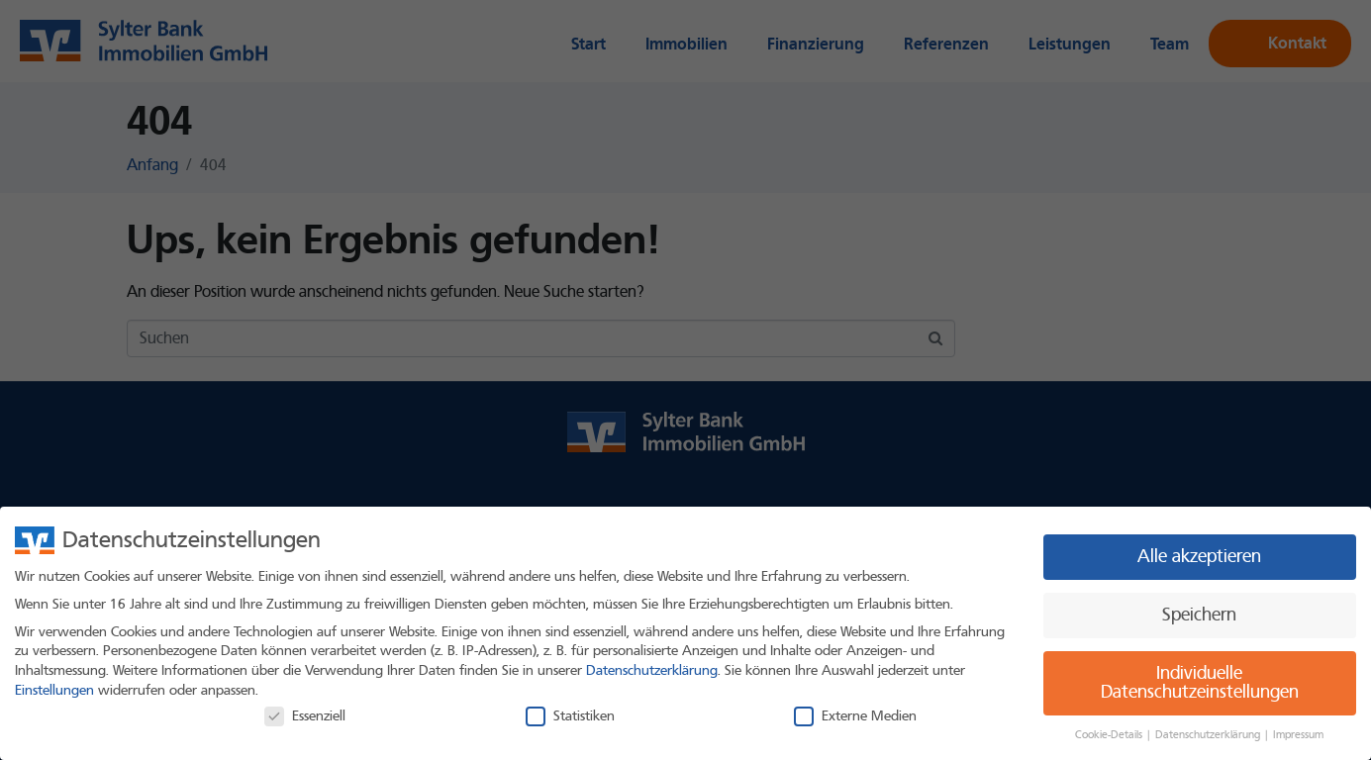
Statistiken (570, 716)
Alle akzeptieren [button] (1199, 556)
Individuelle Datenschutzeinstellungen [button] (1200, 683)
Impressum (1298, 734)
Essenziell (304, 716)
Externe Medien (855, 716)
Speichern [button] (1199, 615)
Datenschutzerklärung (652, 670)
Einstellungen (54, 690)
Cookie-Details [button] (1110, 734)
